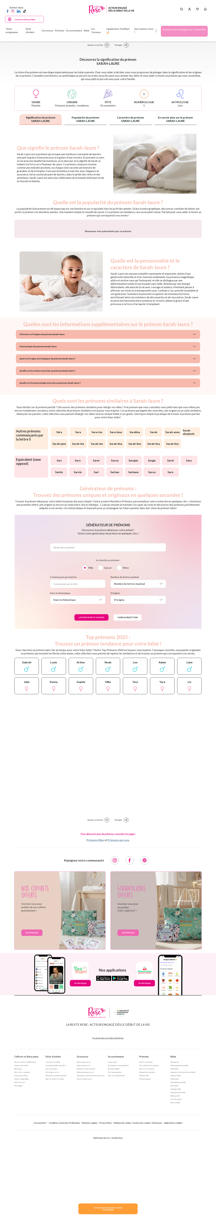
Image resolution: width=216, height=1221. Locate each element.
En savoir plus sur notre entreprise (108, 1126)
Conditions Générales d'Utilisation (64, 1211)
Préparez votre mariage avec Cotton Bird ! (184, 31)
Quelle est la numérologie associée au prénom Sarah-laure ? (50, 471)
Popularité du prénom (85, 119)
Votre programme (12, 30)
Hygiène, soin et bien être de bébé (182, 1161)
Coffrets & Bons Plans (25, 19)
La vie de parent (176, 1188)
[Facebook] (7, 11)
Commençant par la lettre (63, 665)
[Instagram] (12, 11)
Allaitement (174, 1167)
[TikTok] (24, 11)
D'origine (115, 681)
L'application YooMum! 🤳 (118, 30)
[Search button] (181, 9)
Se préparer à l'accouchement (118, 1154)
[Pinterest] (144, 949)
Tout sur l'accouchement (116, 1164)
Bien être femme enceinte (86, 1157)
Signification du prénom (40, 119)
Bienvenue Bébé (113, 1157)
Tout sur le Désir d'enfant (55, 1167)
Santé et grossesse (83, 1154)
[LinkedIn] (18, 11)
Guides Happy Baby (21, 1167)
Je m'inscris (31, 1021)
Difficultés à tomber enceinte (56, 1164)
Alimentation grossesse (85, 1161)
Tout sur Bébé (175, 1191)
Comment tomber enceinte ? (56, 1154)
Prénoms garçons (118, 928)
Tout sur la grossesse (84, 1167)
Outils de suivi (19, 1171)
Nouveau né (174, 1151)
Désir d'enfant (53, 1145)
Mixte (126, 656)
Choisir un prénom (146, 1151)
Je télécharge (80, 1071)
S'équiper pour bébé (177, 1181)
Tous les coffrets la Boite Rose (25, 1151)
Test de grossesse (52, 1161)
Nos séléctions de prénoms (149, 1154)
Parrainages (18, 1174)
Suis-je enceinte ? (52, 1157)
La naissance (112, 1151)
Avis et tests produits (22, 1161)
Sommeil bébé (175, 1164)
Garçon (108, 656)
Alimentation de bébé (178, 1171)
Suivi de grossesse (83, 1151)
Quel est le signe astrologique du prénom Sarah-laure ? (47, 447)
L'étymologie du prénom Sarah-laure (38, 435)
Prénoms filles (95, 928)
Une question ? (40, 1211)
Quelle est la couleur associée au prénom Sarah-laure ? (47, 459)
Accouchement (116, 1145)
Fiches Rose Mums (21, 1164)
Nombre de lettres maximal (125, 665)
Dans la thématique (60, 681)
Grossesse (82, 1145)
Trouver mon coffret (21, 1154)
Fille (90, 656)
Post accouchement (115, 1161)
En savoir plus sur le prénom (175, 119)
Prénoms (144, 1145)
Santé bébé (174, 1157)
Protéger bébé (175, 1178)
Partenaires (157, 1211)
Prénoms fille (144, 1164)
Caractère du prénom (130, 119)
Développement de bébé (179, 1154)
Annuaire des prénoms (147, 1161)
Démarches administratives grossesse (90, 1164)
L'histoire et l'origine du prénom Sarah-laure (42, 423)
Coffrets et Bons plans (26, 1145)
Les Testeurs (96, 30)
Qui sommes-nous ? (143, 30)
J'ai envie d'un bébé (53, 1151)
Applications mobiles (173, 1211)
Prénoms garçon (145, 1167)
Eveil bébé (174, 1174)
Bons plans (18, 1157)
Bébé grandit (175, 1184)
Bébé (173, 1145)
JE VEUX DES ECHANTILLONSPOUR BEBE (108, 1208)
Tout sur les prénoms (146, 1157)
